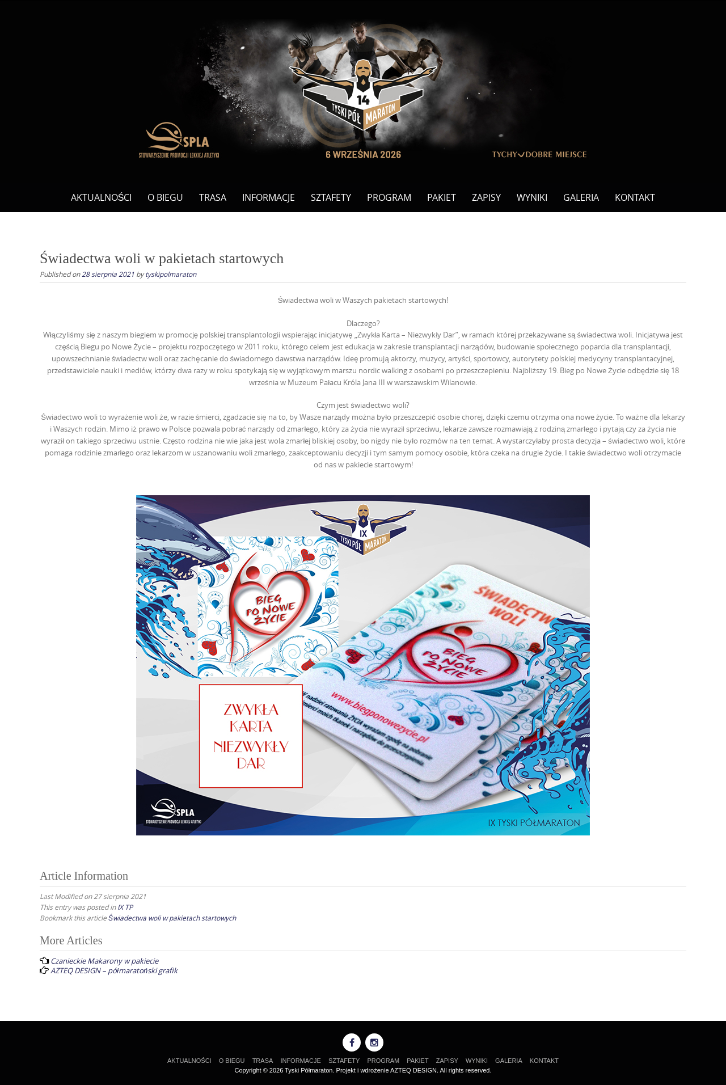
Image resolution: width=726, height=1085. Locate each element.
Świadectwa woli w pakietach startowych (172, 917)
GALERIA (581, 197)
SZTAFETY (331, 197)
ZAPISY (486, 197)
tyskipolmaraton (170, 273)
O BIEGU (165, 197)
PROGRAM (389, 197)
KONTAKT (635, 197)
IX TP (125, 906)
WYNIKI (532, 197)
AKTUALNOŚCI (101, 197)
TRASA (212, 197)
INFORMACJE (268, 197)
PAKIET (441, 197)
